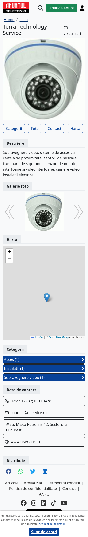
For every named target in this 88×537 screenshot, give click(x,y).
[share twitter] (32, 471)
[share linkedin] (45, 471)
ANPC (44, 494)
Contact (54, 128)
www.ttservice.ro (25, 441)
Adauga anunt (61, 8)
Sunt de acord (44, 531)
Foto (35, 128)
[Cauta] (40, 8)
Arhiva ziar (33, 483)
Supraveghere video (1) (44, 377)
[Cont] (82, 8)
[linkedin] (43, 503)
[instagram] (33, 503)
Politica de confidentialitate (33, 488)
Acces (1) (44, 359)
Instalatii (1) (44, 368)
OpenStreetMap (59, 337)
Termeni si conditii (64, 483)
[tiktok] (53, 503)
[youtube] (64, 503)
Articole (11, 483)
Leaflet (37, 337)
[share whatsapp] (20, 471)
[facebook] (24, 503)
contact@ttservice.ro (29, 412)
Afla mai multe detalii (52, 524)
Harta (75, 128)
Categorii (14, 128)
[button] (47, 297)
